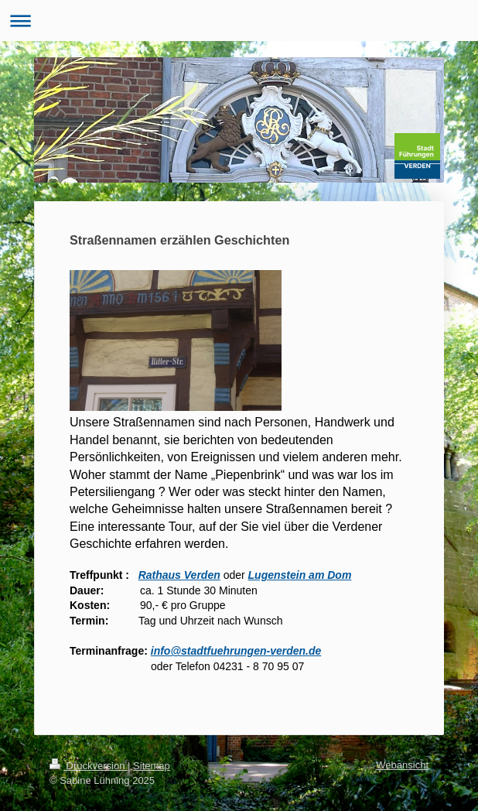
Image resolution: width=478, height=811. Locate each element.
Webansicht (402, 765)
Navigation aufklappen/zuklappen (239, 20)
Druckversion (89, 766)
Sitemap (151, 766)
